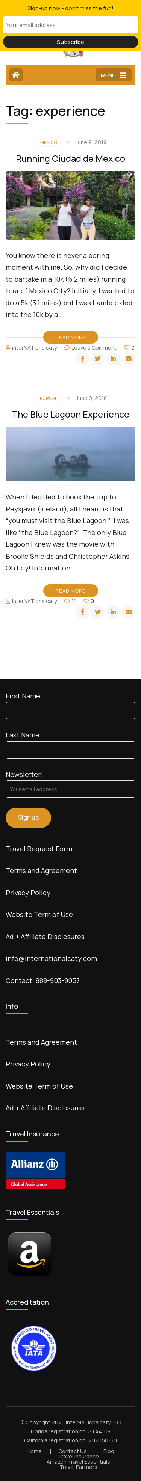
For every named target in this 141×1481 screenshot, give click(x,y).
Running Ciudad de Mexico (70, 158)
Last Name (22, 734)
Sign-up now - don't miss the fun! (70, 8)
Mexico (48, 142)
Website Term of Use (39, 914)
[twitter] (98, 358)
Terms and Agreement (41, 870)
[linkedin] (113, 358)
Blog (108, 1451)
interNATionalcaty (34, 347)
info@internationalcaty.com (51, 958)
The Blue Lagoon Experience (70, 414)
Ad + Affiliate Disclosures (45, 936)
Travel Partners (78, 1466)
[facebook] (82, 358)
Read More (70, 337)
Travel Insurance (78, 1456)
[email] (128, 358)
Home (34, 1451)
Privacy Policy (28, 892)
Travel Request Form (39, 848)
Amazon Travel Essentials (78, 1461)
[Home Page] (16, 74)
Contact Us (72, 1451)
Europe (49, 398)
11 (73, 601)
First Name (23, 695)
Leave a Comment (94, 347)
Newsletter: (24, 774)
